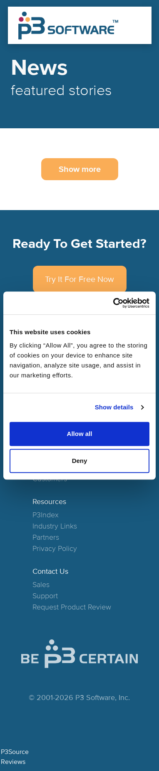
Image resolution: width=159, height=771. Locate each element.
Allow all (79, 433)
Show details (114, 407)
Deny (79, 460)
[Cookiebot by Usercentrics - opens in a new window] (113, 303)
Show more (80, 169)
